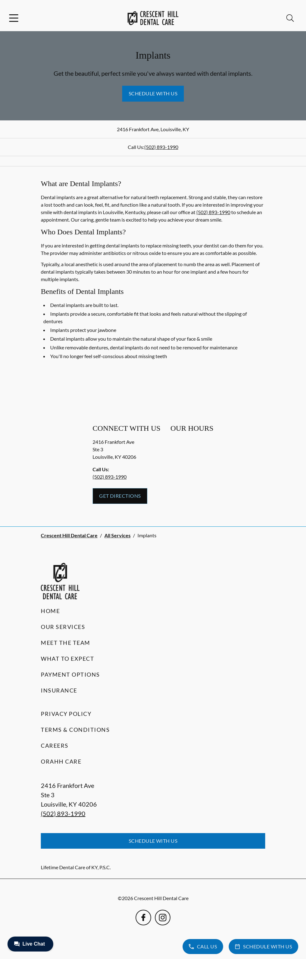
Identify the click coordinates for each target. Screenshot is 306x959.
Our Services (63, 626)
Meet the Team (65, 642)
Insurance (59, 690)
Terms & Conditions (75, 729)
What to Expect (67, 658)
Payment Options (70, 674)
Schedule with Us (153, 93)
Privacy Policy (66, 713)
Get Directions (120, 496)
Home (50, 610)
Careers (55, 745)
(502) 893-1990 (161, 147)
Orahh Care (61, 761)
